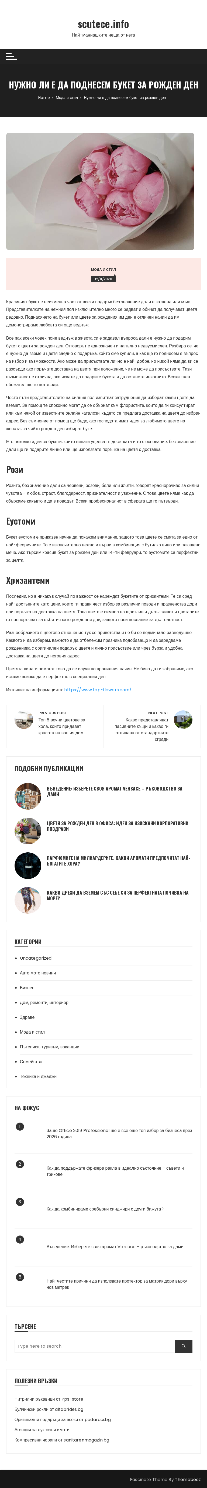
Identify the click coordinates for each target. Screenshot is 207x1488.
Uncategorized (36, 958)
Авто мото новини (38, 973)
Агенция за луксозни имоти (42, 1429)
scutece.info (103, 23)
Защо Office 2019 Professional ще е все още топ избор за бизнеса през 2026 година (119, 1134)
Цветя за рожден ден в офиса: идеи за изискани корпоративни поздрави (105, 825)
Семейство (31, 1061)
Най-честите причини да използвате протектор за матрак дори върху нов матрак (117, 1284)
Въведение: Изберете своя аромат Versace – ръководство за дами (119, 791)
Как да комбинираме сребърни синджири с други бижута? (105, 1209)
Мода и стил (103, 269)
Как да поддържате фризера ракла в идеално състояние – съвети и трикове (115, 1171)
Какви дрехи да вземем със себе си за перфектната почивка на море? (119, 895)
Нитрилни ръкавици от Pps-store (49, 1399)
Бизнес (27, 987)
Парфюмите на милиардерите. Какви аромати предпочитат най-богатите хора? (117, 860)
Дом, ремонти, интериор (44, 1002)
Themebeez (188, 1479)
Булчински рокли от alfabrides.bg (49, 1409)
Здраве (27, 1017)
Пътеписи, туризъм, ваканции (50, 1047)
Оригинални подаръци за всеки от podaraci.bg (63, 1419)
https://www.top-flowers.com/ (98, 690)
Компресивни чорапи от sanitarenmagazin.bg (62, 1440)
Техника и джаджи (38, 1076)
